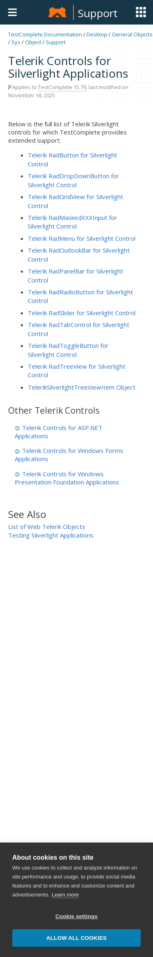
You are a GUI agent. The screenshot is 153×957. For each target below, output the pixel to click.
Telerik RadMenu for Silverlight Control (81, 238)
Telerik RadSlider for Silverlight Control (81, 313)
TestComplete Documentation (45, 34)
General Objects (132, 34)
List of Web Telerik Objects (46, 526)
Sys (15, 42)
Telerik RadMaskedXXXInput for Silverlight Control (72, 221)
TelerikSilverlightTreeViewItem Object (81, 387)
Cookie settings (76, 916)
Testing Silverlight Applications (50, 535)
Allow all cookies (76, 938)
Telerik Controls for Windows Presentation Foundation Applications (67, 478)
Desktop (96, 34)
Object (33, 42)
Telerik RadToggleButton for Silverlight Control (68, 349)
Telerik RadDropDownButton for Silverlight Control (73, 180)
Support (98, 13)
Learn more (65, 895)
